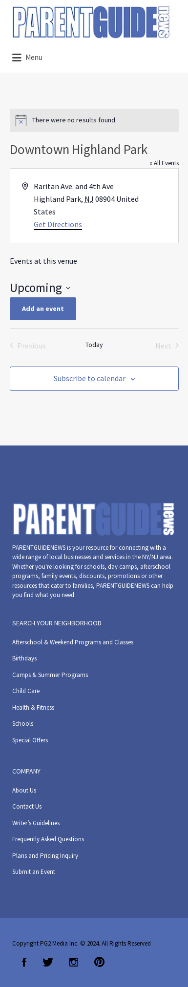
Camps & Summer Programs (50, 675)
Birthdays (24, 658)
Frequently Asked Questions (48, 839)
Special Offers (30, 740)
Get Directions (58, 224)
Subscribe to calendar (89, 378)
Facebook (24, 962)
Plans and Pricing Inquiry (45, 856)
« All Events (164, 163)
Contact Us (27, 806)
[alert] (94, 120)
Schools (22, 723)
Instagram (73, 962)
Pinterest (99, 962)
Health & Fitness (33, 707)
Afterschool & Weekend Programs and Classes (72, 642)
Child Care (26, 691)
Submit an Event (33, 872)
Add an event (43, 308)
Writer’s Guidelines (36, 823)
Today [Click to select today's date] (94, 344)
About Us (24, 790)
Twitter (48, 962)
